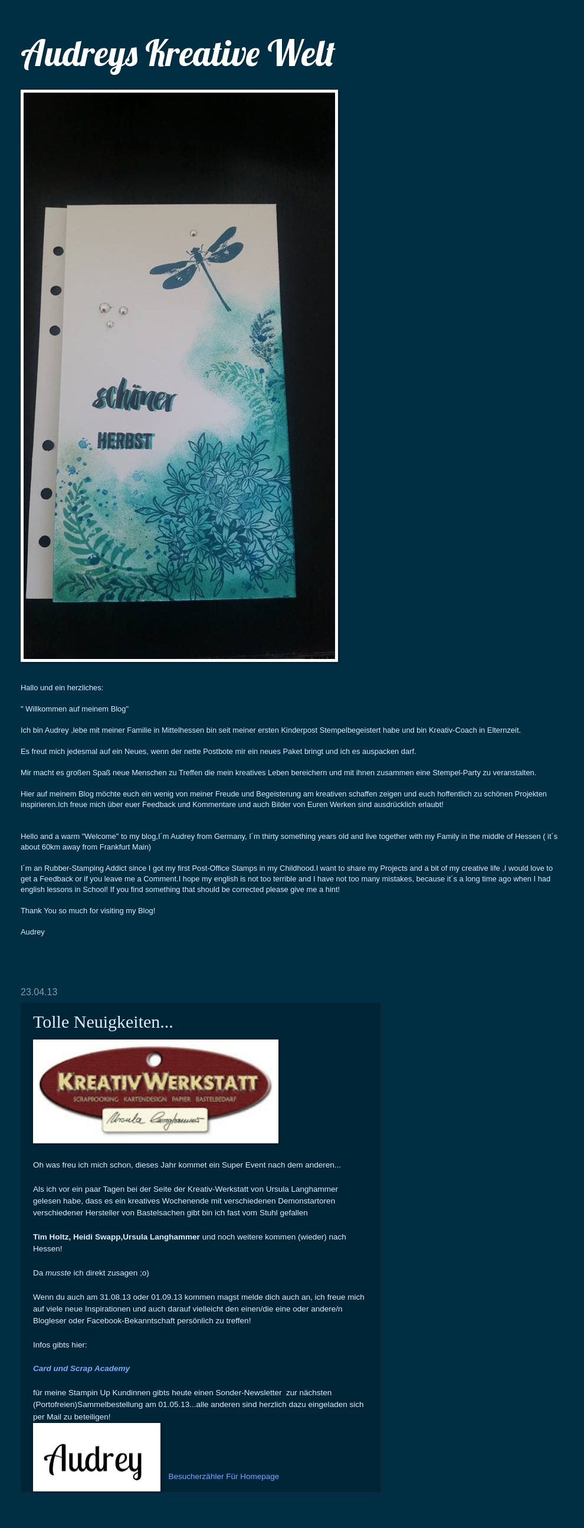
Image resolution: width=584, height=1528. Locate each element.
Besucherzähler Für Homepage (224, 1476)
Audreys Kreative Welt (178, 53)
